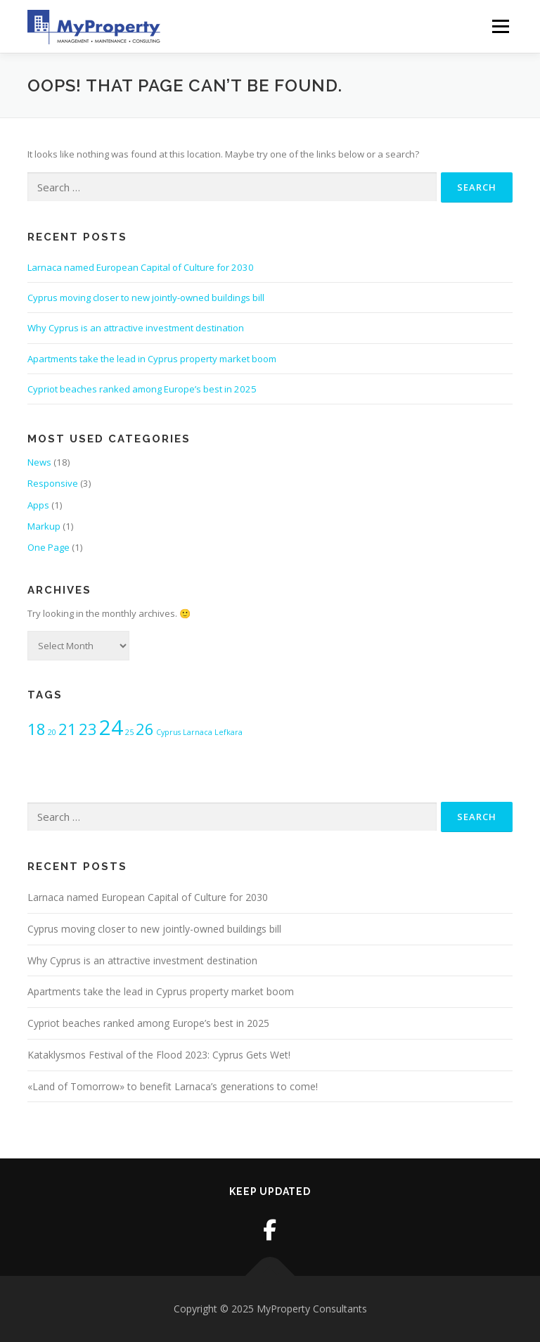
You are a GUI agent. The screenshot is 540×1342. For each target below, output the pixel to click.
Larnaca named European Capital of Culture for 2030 (140, 267)
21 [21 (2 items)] (67, 729)
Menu (500, 26)
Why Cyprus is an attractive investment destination (135, 327)
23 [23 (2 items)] (88, 729)
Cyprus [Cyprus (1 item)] (168, 732)
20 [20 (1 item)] (52, 732)
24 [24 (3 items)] (111, 727)
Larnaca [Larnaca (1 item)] (197, 732)
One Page (48, 547)
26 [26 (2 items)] (145, 729)
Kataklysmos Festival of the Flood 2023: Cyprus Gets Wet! (158, 1054)
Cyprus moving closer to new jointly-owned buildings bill (145, 297)
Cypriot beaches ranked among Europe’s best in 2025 (142, 389)
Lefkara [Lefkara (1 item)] (228, 732)
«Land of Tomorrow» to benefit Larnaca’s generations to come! (172, 1086)
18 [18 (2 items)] (36, 729)
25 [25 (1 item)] (129, 732)
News (39, 462)
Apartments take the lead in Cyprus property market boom (151, 358)
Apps (38, 505)
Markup (43, 526)
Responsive (52, 483)
